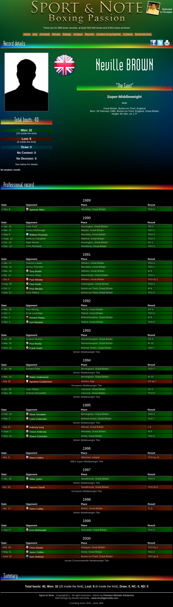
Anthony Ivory (36, 427)
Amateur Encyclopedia (108, 34)
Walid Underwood (38, 377)
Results (56, 34)
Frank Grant (35, 348)
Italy (35, 34)
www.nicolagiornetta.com (104, 598)
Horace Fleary (37, 317)
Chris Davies (36, 547)
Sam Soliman (36, 556)
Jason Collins (36, 552)
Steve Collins (36, 457)
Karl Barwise (36, 322)
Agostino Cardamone (40, 381)
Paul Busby (35, 343)
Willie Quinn (35, 479)
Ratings (67, 34)
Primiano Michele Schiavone (118, 595)
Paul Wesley (36, 279)
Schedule (45, 34)
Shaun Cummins (38, 436)
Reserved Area (143, 34)
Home (27, 34)
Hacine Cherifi (37, 487)
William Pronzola (38, 234)
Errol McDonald (37, 530)
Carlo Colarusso (38, 419)
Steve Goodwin (37, 414)
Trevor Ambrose (37, 431)
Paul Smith (35, 284)
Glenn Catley (36, 508)
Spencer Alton (36, 209)
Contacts (128, 34)
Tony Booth (35, 271)
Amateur (77, 34)
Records (89, 34)
